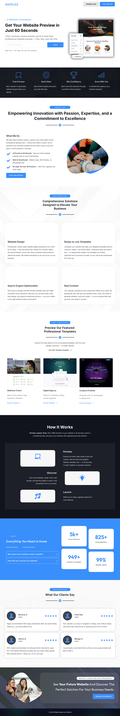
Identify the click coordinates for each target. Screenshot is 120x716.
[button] (32, 554)
